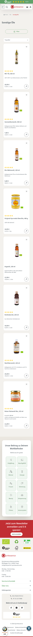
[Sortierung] (16, 40)
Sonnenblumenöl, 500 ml (13, 122)
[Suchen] (7, 7)
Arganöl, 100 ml (10, 267)
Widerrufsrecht (21, 630)
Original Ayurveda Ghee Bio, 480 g (16, 219)
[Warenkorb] (27, 7)
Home (6, 14)
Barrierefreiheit (10, 630)
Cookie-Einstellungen (16, 633)
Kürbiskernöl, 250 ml (12, 315)
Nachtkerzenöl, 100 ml (12, 363)
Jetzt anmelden (16, 534)
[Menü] (3, 7)
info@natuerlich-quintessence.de (12, 565)
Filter (16, 31)
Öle (10, 14)
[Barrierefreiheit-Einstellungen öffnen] (29, 628)
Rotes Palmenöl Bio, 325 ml (14, 411)
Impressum (10, 627)
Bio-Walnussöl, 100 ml (12, 170)
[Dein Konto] (30, 7)
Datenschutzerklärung (22, 627)
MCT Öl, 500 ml (10, 74)
